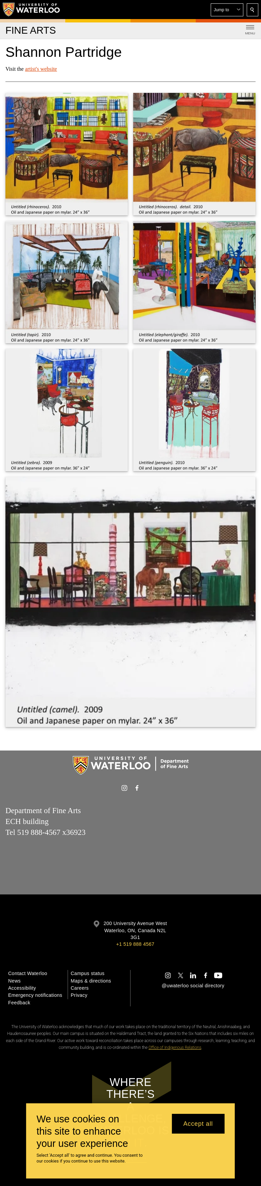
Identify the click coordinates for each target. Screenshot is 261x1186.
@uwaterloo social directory (193, 985)
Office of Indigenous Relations (175, 1047)
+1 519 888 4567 (135, 944)
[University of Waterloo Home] (31, 9)
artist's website (41, 69)
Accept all (198, 1123)
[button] (227, 10)
